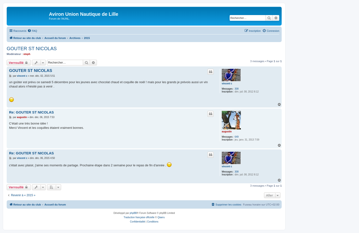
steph (26, 54)
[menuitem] (32, 31)
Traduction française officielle (139, 217)
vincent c (227, 83)
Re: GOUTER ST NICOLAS (31, 112)
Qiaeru (161, 217)
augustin (227, 131)
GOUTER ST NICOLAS (32, 48)
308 (237, 88)
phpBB (133, 213)
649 (237, 136)
